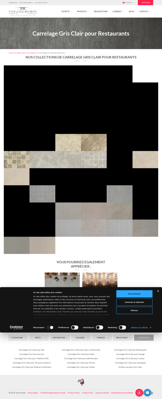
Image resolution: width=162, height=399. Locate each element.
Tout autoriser (134, 360)
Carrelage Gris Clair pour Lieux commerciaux (81, 350)
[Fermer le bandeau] (158, 358)
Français (127, 3)
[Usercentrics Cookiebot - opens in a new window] (16, 394)
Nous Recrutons (41, 2)
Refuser (134, 377)
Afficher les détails (139, 394)
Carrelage (16, 53)
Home (11, 53)
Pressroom (13, 2)
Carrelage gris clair (33, 53)
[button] (67, 11)
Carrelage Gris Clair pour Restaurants (130, 350)
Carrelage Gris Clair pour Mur (32, 350)
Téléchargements (26, 2)
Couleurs (23, 53)
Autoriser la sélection (134, 369)
